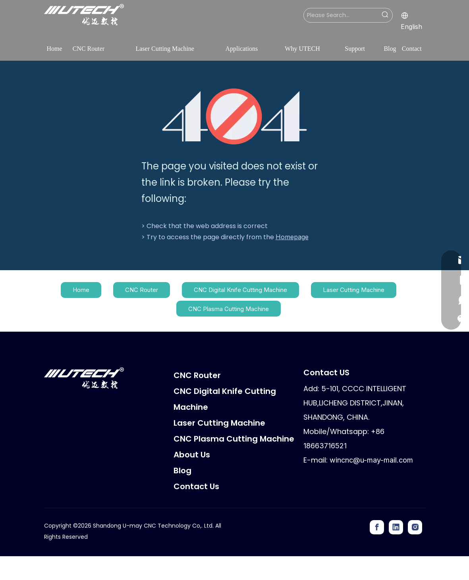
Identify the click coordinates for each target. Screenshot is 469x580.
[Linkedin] (396, 527)
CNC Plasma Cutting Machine (228, 309)
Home (81, 290)
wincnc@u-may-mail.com (371, 460)
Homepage (292, 237)
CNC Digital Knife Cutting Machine (240, 290)
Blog (182, 470)
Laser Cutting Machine (353, 290)
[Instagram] (415, 527)
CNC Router (141, 290)
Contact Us (196, 486)
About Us (192, 454)
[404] (234, 116)
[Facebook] (377, 527)
